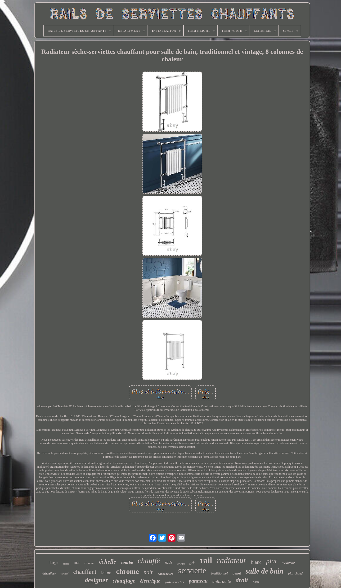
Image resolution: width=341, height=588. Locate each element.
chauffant (84, 571)
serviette (192, 570)
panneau (198, 581)
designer (96, 580)
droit (242, 580)
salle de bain (264, 571)
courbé (127, 562)
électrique (150, 581)
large (53, 562)
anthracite (221, 581)
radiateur (232, 560)
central (64, 573)
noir (148, 572)
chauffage (124, 581)
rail (206, 560)
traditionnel (219, 573)
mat (77, 562)
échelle (107, 561)
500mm (181, 563)
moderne (288, 563)
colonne (89, 563)
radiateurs (165, 574)
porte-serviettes (174, 582)
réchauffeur (49, 573)
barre (256, 582)
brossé (66, 563)
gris (192, 563)
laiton (106, 572)
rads (168, 562)
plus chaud (295, 573)
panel (237, 573)
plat (271, 561)
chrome (127, 571)
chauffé (149, 560)
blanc (256, 562)
